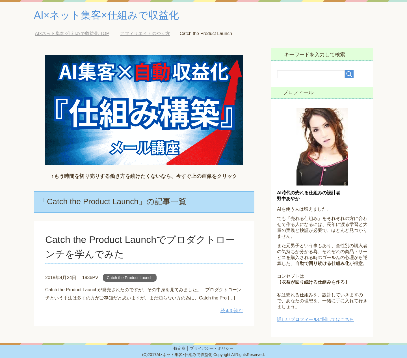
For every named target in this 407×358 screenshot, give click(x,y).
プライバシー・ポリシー (211, 348)
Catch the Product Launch (130, 277)
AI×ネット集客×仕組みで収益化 (106, 15)
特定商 (179, 348)
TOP (72, 33)
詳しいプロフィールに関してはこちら (315, 319)
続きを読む (231, 310)
